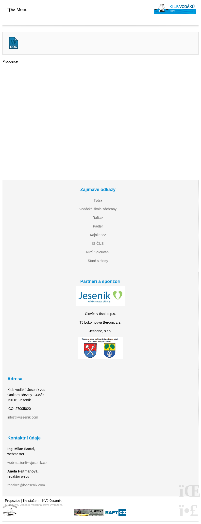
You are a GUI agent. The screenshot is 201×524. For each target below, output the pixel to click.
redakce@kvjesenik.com (26, 485)
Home (175, 9)
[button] (17, 9)
